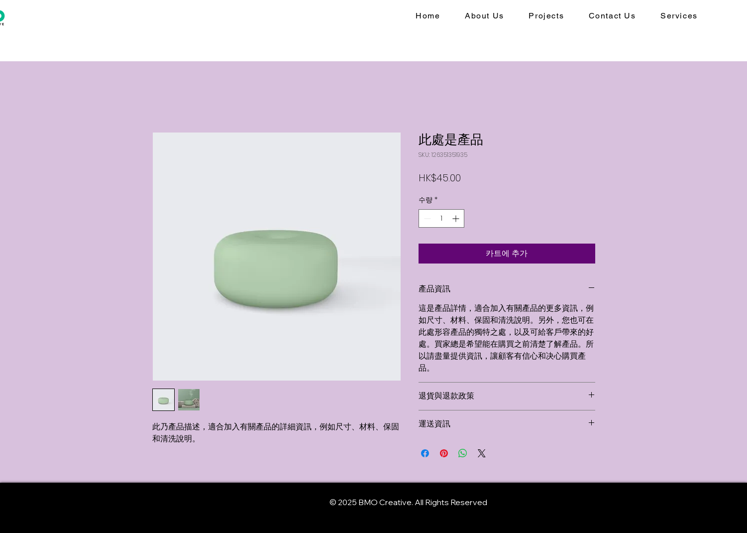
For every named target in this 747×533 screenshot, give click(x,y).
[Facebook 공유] (425, 453)
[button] (679, 16)
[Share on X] (482, 453)
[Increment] (456, 218)
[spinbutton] (441, 218)
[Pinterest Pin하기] (444, 453)
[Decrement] (426, 218)
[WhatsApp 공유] (463, 453)
